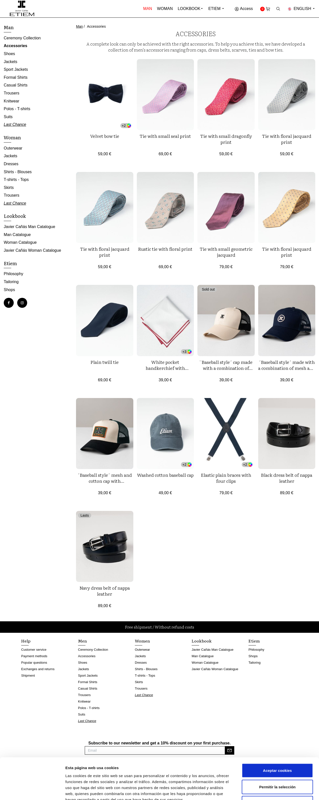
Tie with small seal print (165, 136)
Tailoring (11, 282)
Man (147, 8)
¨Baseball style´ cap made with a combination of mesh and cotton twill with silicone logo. (226, 371)
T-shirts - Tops (16, 179)
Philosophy (13, 274)
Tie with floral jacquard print (286, 139)
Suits (8, 117)
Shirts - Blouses (18, 172)
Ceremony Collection (22, 38)
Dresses (11, 164)
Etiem (216, 8)
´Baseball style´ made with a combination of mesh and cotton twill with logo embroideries (286, 371)
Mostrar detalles (267, 790)
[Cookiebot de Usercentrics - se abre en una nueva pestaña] (32, 790)
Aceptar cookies (277, 734)
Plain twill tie (104, 362)
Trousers (11, 93)
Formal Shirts (15, 77)
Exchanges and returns (38, 669)
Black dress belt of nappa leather (286, 478)
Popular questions (34, 662)
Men (82, 641)
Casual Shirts (15, 85)
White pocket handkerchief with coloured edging (165, 368)
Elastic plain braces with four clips (226, 478)
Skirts (9, 187)
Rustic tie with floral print (165, 248)
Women (142, 641)
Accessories (15, 46)
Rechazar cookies (277, 767)
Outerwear (13, 148)
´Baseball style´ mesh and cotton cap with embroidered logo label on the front (104, 484)
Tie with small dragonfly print (226, 139)
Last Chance (15, 124)
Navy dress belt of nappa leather (105, 590)
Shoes (9, 54)
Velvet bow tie (104, 136)
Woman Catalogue (20, 242)
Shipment (28, 675)
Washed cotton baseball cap (165, 475)
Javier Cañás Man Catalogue (29, 227)
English (301, 8)
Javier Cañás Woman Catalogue (32, 250)
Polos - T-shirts (17, 109)
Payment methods (34, 656)
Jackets (10, 62)
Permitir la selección (277, 751)
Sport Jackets (16, 69)
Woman (165, 8)
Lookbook (189, 8)
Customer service (33, 649)
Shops (9, 290)
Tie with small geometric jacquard (226, 251)
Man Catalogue (17, 235)
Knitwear (11, 101)
